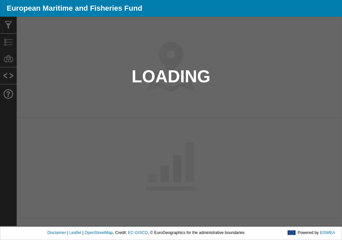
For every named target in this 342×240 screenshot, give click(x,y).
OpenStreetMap (98, 232)
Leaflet (75, 232)
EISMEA (327, 232)
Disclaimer (56, 232)
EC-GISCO (138, 232)
